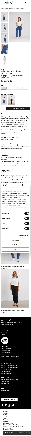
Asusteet (6, 421)
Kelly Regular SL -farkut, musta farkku (12, 310)
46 (25, 88)
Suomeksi (21, 432)
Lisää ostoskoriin (18, 108)
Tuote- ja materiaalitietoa (9, 379)
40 (14, 88)
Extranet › (4, 332)
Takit (5, 418)
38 (9, 88)
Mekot (5, 415)
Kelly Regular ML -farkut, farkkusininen (13, 266)
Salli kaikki (15, 240)
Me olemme (7, 428)
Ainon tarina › (5, 391)
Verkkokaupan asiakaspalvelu (11, 322)
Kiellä (15, 249)
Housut (3, 8)
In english (27, 432)
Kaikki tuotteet (8, 423)
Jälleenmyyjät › (6, 330)
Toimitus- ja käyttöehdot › (9, 365)
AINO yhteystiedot (7, 324)
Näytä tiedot (22, 235)
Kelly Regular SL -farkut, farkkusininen (15, 8)
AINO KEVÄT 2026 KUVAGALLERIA (13, 426)
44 (20, 88)
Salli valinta (15, 244)
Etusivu (5, 411)
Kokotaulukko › (5, 383)
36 (3, 88)
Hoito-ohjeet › (5, 381)
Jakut (5, 416)
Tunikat (5, 413)
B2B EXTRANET (8, 430)
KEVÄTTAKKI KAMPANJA (11, 425)
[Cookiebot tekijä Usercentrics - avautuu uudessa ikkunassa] (22, 185)
